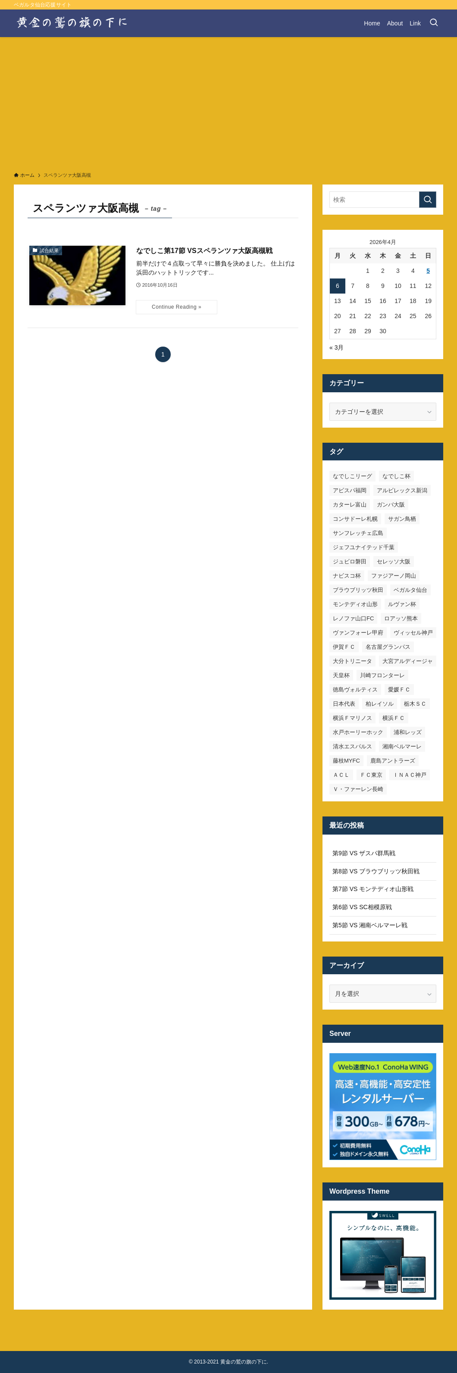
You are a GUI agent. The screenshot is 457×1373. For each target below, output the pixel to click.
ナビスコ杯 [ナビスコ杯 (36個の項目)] (347, 575)
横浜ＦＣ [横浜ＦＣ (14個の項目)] (393, 718)
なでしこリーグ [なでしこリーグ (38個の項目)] (352, 476)
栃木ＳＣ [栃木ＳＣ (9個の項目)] (415, 704)
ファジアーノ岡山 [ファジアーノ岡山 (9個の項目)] (393, 575)
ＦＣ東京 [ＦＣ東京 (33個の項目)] (371, 775)
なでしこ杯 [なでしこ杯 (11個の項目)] (396, 476)
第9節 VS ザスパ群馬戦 (363, 853)
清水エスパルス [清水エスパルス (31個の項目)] (352, 746)
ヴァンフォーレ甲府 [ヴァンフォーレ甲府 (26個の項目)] (358, 632)
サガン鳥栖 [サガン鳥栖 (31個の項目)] (402, 519)
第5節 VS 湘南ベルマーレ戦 (369, 925)
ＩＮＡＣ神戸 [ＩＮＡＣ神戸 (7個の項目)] (409, 775)
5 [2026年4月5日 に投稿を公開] (428, 270)
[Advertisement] (228, 101)
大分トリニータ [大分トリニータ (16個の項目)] (352, 661)
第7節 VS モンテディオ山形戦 (372, 888)
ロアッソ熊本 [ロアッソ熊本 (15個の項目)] (401, 618)
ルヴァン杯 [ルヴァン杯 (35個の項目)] (402, 604)
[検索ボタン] (433, 23)
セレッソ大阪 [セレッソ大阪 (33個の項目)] (393, 561)
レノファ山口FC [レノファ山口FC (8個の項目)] (353, 618)
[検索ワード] (382, 199)
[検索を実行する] (427, 199)
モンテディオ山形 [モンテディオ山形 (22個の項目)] (355, 604)
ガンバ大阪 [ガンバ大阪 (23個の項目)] (391, 504)
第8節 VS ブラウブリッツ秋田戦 (375, 871)
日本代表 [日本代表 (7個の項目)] (344, 704)
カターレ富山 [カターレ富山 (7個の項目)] (349, 504)
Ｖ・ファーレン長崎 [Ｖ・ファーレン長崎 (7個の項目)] (358, 789)
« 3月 (336, 347)
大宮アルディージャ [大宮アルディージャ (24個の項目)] (407, 661)
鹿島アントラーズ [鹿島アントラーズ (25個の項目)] (392, 760)
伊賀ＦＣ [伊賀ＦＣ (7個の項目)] (344, 647)
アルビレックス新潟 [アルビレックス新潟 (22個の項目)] (402, 490)
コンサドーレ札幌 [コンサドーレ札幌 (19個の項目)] (355, 519)
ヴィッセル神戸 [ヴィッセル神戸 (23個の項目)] (413, 632)
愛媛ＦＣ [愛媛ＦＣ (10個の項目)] (399, 689)
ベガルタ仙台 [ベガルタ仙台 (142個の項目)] (410, 590)
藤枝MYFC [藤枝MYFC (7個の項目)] (346, 760)
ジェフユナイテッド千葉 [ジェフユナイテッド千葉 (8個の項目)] (363, 547)
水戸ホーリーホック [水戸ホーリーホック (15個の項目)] (358, 732)
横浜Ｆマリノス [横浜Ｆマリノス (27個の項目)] (352, 718)
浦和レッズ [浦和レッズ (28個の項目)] (408, 732)
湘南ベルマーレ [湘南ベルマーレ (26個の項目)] (402, 746)
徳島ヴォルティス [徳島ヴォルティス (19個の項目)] (355, 689)
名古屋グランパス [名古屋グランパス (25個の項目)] (388, 647)
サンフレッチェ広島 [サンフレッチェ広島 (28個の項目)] (358, 533)
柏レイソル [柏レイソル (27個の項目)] (380, 704)
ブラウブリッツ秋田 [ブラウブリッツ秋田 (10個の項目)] (358, 590)
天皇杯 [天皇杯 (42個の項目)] (341, 675)
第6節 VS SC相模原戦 (362, 907)
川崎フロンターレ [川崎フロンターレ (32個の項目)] (382, 675)
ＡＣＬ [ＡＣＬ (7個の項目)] (341, 775)
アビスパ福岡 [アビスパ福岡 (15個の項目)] (349, 490)
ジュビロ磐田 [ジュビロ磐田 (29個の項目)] (349, 561)
